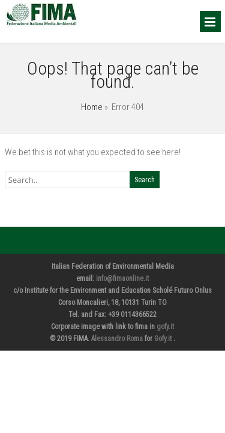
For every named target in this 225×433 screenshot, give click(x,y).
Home (92, 107)
